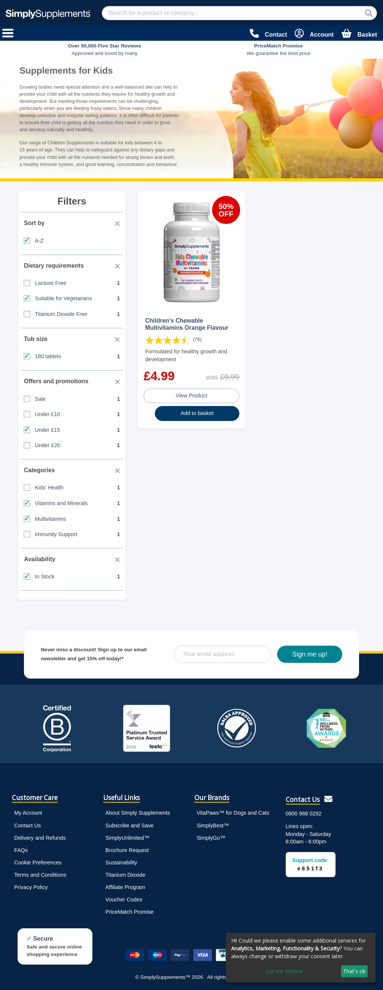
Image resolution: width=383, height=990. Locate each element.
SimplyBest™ (213, 825)
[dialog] (301, 958)
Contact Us (27, 825)
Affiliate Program (125, 887)
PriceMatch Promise (129, 912)
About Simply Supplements (137, 813)
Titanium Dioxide (125, 875)
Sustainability (121, 863)
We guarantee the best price (278, 49)
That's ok (354, 971)
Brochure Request (127, 850)
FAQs (21, 850)
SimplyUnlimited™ (127, 838)
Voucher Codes (123, 900)
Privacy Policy (31, 887)
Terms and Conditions (40, 875)
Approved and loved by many (104, 49)
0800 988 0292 (304, 813)
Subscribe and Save (129, 825)
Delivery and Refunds (40, 838)
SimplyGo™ (211, 838)
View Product (192, 396)
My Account (28, 813)
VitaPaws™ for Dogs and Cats (233, 813)
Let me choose (284, 971)
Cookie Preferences (37, 863)
